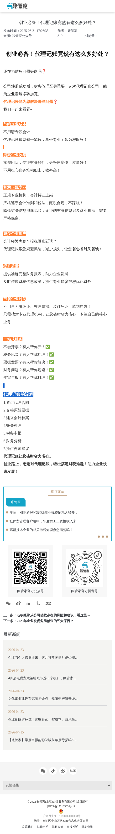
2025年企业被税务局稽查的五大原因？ (45, 621)
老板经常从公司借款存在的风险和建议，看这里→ (53, 615)
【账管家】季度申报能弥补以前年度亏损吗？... (43, 740)
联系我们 (27, 826)
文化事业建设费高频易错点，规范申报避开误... (43, 699)
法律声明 (42, 826)
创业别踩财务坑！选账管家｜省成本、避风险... (43, 719)
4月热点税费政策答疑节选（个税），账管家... (42, 678)
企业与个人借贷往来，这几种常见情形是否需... (43, 657)
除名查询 (87, 826)
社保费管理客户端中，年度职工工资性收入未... (44, 521)
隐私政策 (57, 826)
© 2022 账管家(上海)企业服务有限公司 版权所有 (57, 801)
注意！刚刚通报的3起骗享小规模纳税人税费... (43, 512)
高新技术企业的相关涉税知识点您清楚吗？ (41, 530)
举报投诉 (72, 826)
